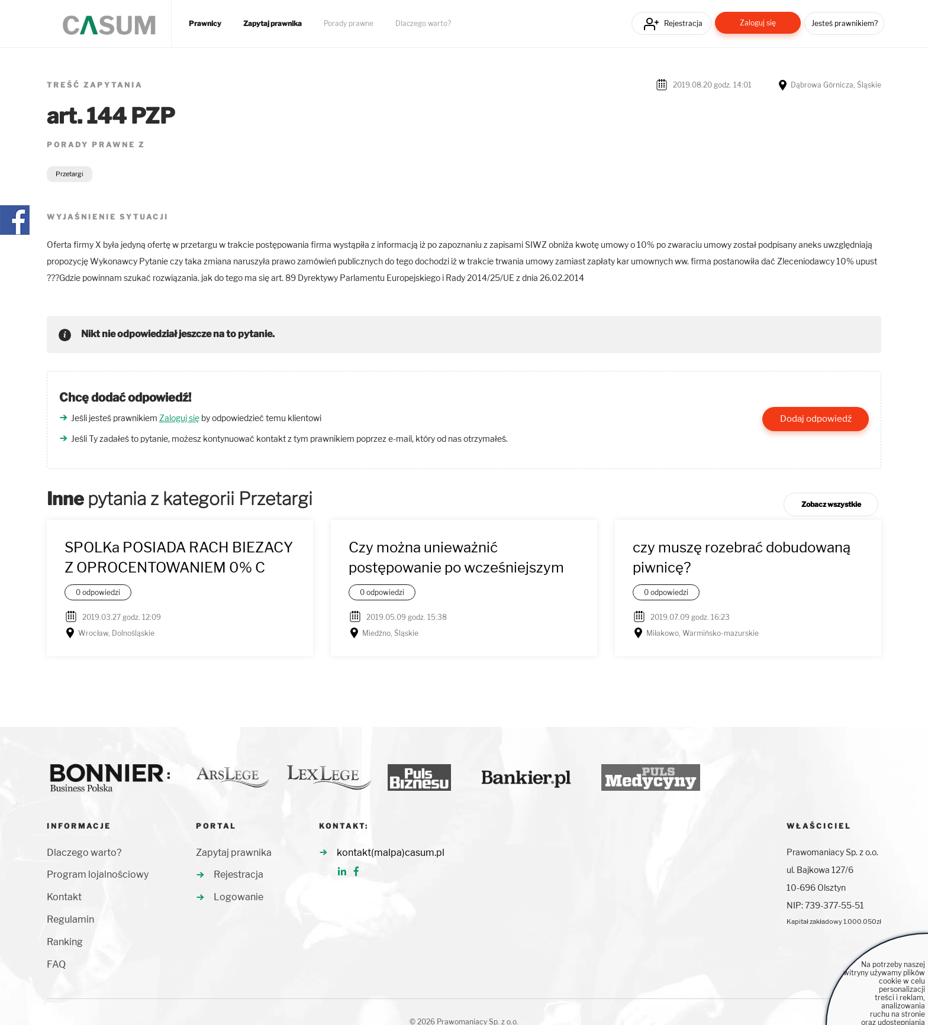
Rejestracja (683, 23)
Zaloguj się (758, 22)
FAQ (56, 964)
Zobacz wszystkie (831, 504)
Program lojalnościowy (98, 874)
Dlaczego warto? (423, 24)
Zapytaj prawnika (272, 24)
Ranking (65, 942)
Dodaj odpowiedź (816, 418)
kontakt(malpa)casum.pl (390, 852)
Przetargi (69, 174)
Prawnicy (205, 24)
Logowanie (238, 897)
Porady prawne (348, 24)
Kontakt (64, 897)
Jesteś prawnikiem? (844, 23)
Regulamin (70, 919)
